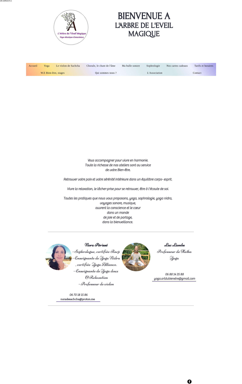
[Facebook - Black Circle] (189, 382)
